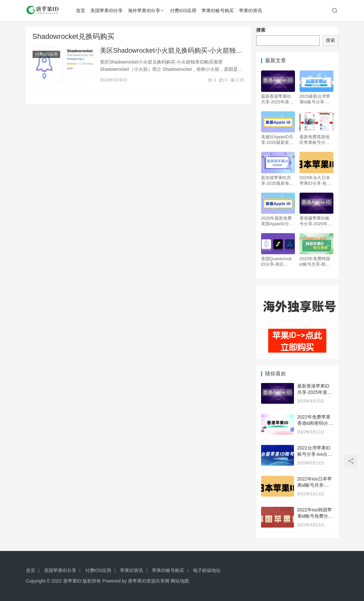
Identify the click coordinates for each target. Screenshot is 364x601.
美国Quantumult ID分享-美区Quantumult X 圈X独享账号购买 (277, 261)
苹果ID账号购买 (219, 10)
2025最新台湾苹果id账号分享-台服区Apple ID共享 (316, 99)
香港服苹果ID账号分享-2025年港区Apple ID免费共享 (316, 221)
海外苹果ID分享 (145, 10)
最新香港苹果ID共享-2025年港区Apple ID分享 (277, 99)
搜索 (260, 30)
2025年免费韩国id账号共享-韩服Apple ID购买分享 (316, 261)
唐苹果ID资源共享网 (148, 581)
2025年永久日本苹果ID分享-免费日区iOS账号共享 (316, 180)
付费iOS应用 (184, 10)
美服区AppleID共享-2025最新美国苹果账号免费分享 (277, 139)
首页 (81, 10)
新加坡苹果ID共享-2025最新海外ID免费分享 (277, 180)
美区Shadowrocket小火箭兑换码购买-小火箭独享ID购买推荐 (171, 51)
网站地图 (180, 581)
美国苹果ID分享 (108, 10)
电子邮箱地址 (207, 570)
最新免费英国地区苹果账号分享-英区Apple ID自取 (316, 139)
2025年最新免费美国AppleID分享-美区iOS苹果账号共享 (278, 221)
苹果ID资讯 (251, 10)
